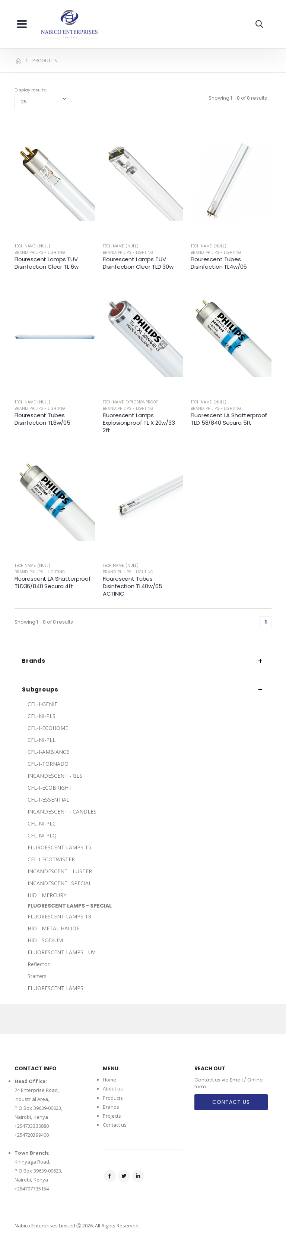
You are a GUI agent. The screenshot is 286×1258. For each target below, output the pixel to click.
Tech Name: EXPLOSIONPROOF (130, 402)
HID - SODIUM (45, 940)
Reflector (39, 964)
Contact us (115, 1124)
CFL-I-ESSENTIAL (48, 799)
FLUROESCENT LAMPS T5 (59, 847)
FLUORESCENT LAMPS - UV (61, 952)
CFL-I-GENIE (42, 704)
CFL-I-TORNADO (48, 763)
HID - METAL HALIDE (53, 928)
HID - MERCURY (47, 895)
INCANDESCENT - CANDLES (62, 811)
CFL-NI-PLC (42, 823)
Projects (112, 1115)
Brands (111, 1107)
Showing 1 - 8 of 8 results (238, 98)
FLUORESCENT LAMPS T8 (59, 916)
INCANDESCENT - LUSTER (60, 871)
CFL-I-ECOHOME (48, 727)
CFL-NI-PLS (41, 715)
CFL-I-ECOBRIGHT (50, 787)
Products (113, 1098)
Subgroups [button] (40, 690)
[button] (259, 24)
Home (109, 1079)
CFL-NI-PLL (41, 739)
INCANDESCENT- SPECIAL (60, 883)
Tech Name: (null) (32, 246)
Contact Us (231, 1102)
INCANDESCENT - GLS (55, 775)
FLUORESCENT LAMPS (55, 988)
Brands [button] (33, 661)
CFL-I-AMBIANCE (48, 751)
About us (113, 1088)
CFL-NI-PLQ (42, 835)
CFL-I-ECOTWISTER (51, 859)
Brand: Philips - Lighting (40, 252)
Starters (37, 976)
